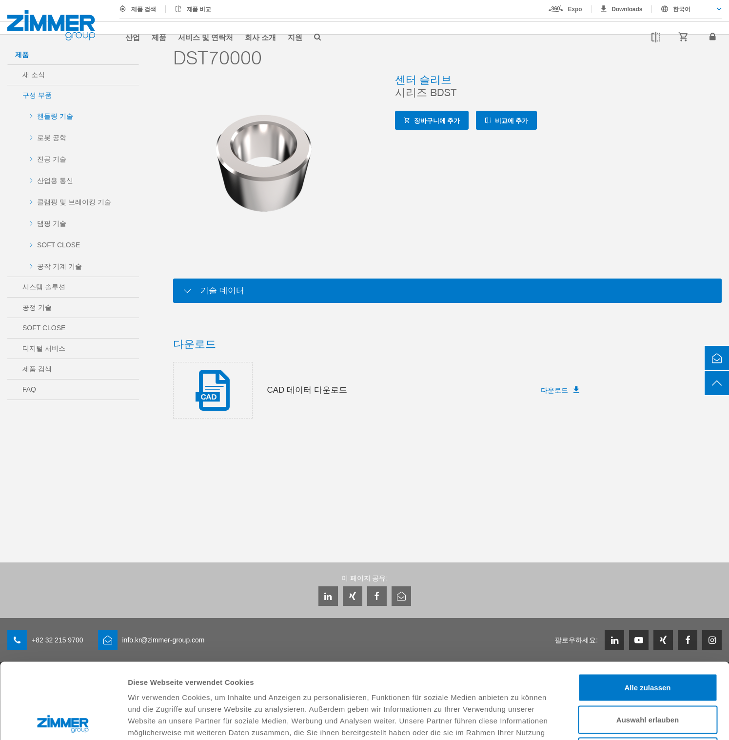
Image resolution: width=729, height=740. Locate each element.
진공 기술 (51, 159)
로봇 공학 (51, 137)
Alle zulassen (647, 612)
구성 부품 (37, 95)
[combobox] (687, 9)
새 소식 (33, 75)
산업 (132, 37)
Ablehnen (647, 676)
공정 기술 (37, 307)
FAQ (29, 389)
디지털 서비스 (43, 348)
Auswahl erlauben (647, 644)
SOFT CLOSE (58, 245)
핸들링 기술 (55, 116)
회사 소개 (260, 37)
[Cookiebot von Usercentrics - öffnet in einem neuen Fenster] (63, 721)
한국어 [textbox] (681, 9)
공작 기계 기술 (59, 266)
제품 (159, 37)
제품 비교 (199, 9)
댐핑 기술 (51, 223)
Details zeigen (518, 721)
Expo (575, 9)
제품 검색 (143, 9)
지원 (295, 37)
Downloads (626, 9)
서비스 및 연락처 (205, 37)
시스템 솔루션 (43, 287)
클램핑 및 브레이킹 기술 (74, 202)
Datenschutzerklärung (277, 668)
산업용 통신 (55, 180)
